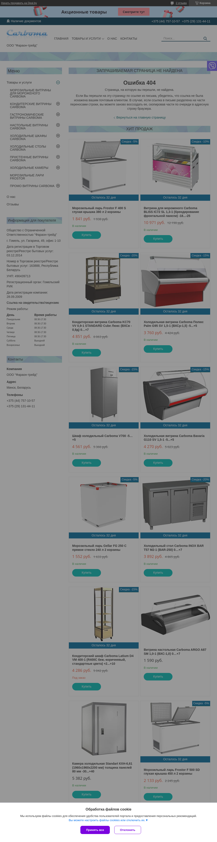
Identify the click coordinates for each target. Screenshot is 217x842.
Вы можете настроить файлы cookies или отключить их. (107, 820)
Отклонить (127, 830)
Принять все (95, 830)
